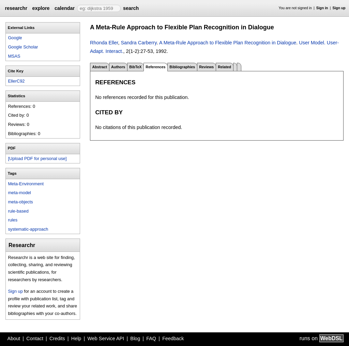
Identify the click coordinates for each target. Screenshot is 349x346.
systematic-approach (28, 229)
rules (12, 219)
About (13, 338)
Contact (34, 338)
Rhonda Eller (104, 42)
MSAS (14, 56)
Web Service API (105, 338)
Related (224, 67)
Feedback (173, 338)
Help (76, 338)
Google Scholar (23, 46)
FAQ (151, 338)
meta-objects (20, 201)
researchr (16, 8)
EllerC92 (16, 81)
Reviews (206, 67)
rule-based (18, 211)
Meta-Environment (26, 183)
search (131, 8)
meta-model (19, 192)
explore (40, 8)
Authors (118, 67)
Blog (135, 338)
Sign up (339, 8)
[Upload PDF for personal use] (37, 158)
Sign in (322, 8)
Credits (57, 338)
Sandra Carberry (138, 42)
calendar (65, 8)
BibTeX (135, 67)
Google (15, 37)
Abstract (99, 67)
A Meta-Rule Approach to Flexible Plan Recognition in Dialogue (227, 42)
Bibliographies (182, 67)
